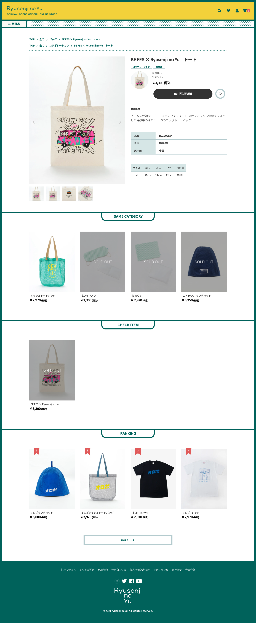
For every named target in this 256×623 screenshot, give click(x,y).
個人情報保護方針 (140, 569)
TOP (32, 39)
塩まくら (137, 295)
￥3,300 (89, 300)
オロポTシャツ (140, 512)
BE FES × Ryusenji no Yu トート (50, 404)
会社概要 (177, 569)
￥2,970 (38, 300)
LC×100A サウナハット (197, 295)
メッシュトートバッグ (43, 295)
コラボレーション (59, 45)
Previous (33, 122)
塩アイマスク (88, 295)
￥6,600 (38, 516)
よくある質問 (86, 569)
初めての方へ (68, 569)
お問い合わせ (160, 569)
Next (121, 122)
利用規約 (103, 569)
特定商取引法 (118, 569)
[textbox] (179, 119)
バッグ (53, 39)
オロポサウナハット (42, 512)
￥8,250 (190, 300)
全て (41, 39)
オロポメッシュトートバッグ (97, 512)
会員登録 (190, 569)
